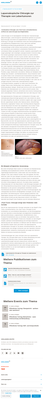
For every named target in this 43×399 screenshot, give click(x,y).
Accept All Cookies (25, 396)
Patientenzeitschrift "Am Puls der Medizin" (12, 9)
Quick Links (4, 374)
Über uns (3, 384)
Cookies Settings (6, 396)
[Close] (40, 391)
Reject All (36, 396)
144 (3, 369)
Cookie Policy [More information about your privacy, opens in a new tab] (8, 393)
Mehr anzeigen (21, 291)
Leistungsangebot (6, 379)
